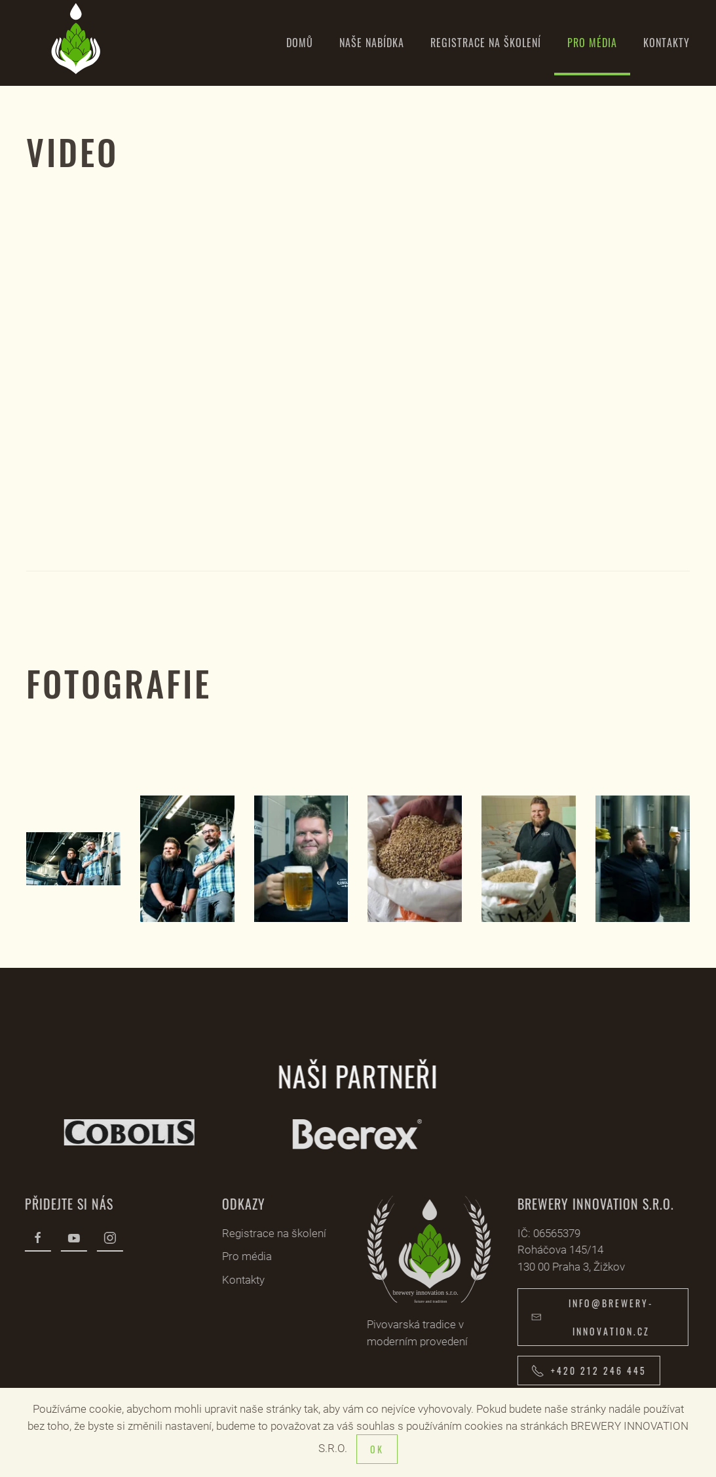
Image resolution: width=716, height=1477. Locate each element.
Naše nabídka (371, 42)
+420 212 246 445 (585, 1370)
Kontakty (666, 42)
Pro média (592, 42)
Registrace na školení (485, 42)
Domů (299, 42)
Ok (377, 1449)
